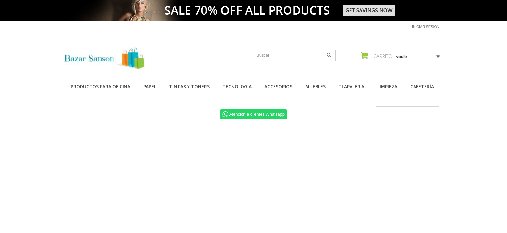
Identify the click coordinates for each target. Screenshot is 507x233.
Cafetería (422, 86)
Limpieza (387, 86)
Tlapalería (351, 86)
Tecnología (237, 86)
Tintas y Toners (189, 86)
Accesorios (278, 86)
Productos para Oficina (100, 86)
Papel (149, 86)
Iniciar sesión (425, 26)
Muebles (315, 86)
